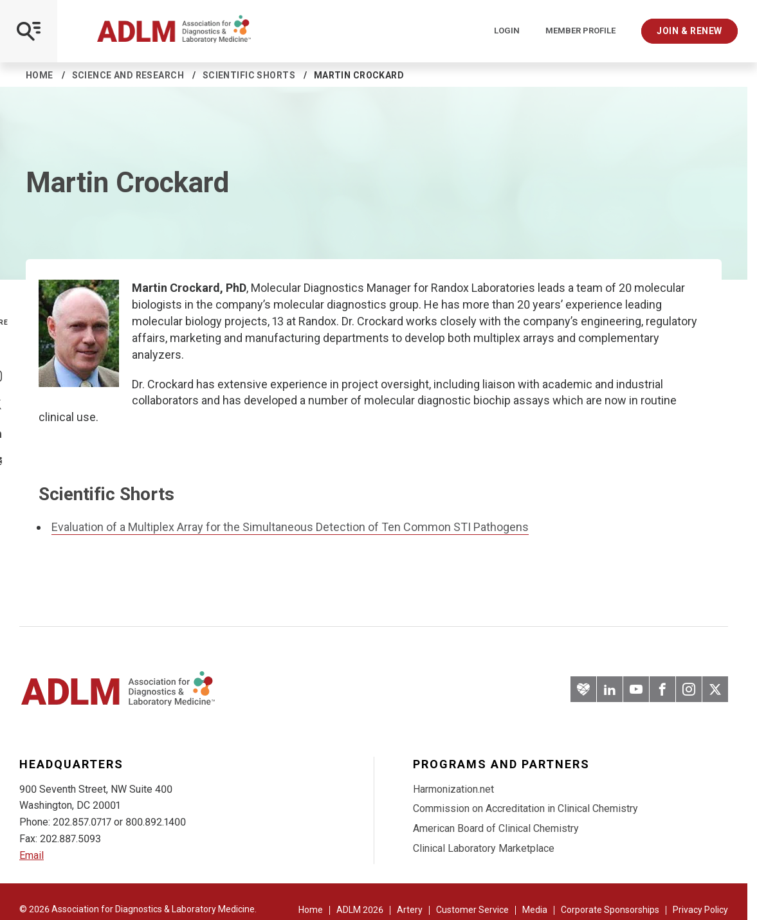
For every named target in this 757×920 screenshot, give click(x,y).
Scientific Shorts (249, 75)
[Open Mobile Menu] (28, 31)
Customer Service (472, 910)
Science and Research (128, 75)
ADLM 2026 (359, 910)
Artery (410, 910)
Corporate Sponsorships (610, 910)
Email (31, 855)
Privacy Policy (700, 910)
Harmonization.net (453, 789)
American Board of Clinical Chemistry (496, 828)
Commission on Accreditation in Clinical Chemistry (525, 808)
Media (534, 910)
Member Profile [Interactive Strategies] (580, 30)
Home (39, 75)
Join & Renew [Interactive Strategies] (689, 31)
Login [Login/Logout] (507, 30)
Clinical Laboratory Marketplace (483, 848)
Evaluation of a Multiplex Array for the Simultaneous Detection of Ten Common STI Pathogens (290, 527)
